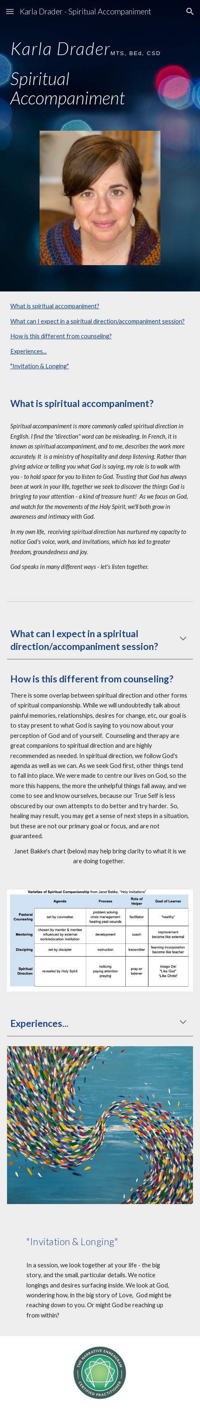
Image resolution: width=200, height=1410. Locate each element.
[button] (10, 11)
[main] (100, 68)
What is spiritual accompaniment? (54, 306)
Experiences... (28, 351)
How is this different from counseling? (61, 336)
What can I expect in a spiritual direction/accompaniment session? (97, 321)
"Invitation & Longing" (39, 366)
